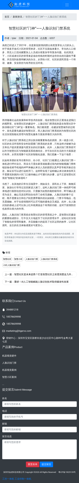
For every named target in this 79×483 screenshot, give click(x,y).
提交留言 (46, 464)
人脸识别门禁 (31, 259)
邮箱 (4, 423)
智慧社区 (7, 259)
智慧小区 (18, 259)
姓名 (4, 398)
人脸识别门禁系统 (49, 259)
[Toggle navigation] (67, 5)
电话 (4, 411)
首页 (7, 16)
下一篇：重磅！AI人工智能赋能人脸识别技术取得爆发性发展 (37, 281)
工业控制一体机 (23, 478)
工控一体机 (8, 478)
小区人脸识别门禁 (11, 265)
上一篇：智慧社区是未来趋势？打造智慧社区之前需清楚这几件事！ (40, 274)
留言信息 (7, 436)
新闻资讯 (17, 16)
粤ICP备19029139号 (67, 472)
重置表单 (32, 464)
